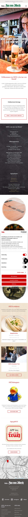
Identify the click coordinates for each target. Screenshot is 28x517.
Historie (3, 516)
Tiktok (25, 499)
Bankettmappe (14, 190)
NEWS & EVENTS (4, 514)
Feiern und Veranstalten (6, 512)
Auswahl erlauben (14, 280)
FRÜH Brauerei (17, 508)
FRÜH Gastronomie (14, 337)
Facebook (7, 499)
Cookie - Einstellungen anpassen (14, 115)
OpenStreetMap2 (21, 478)
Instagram (16, 499)
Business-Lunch (13, 181)
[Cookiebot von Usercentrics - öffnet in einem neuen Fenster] (20, 232)
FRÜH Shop (16, 512)
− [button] (26, 476)
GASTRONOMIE (4, 510)
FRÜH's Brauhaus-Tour (14, 364)
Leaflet (16, 478)
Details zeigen (20, 272)
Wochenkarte (14, 179)
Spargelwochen (14, 333)
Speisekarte (13, 178)
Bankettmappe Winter (13, 191)
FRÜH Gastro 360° (18, 514)
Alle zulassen (14, 276)
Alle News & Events (14, 375)
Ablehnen (14, 284)
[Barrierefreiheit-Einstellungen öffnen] (26, 261)
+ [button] (26, 474)
